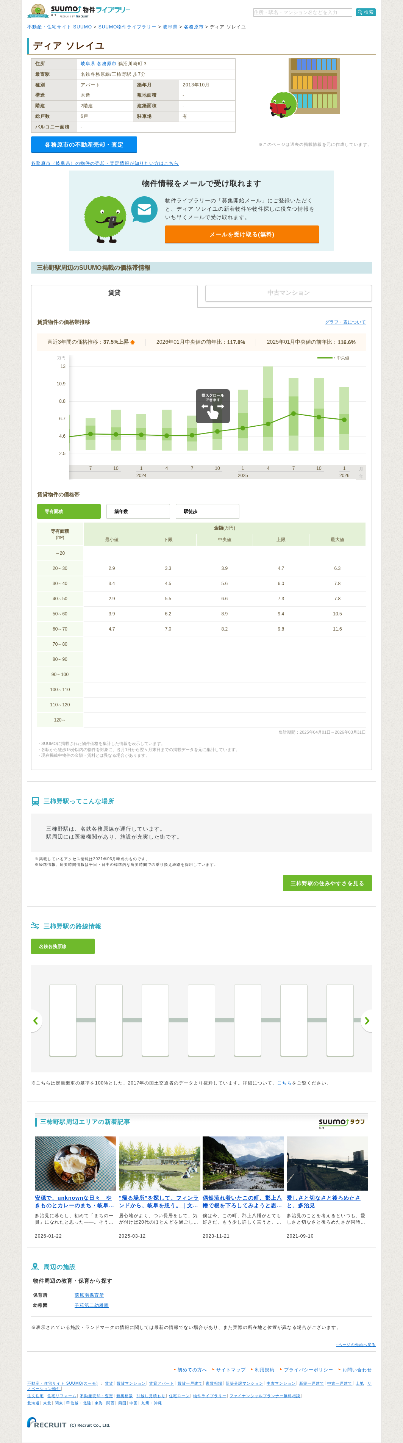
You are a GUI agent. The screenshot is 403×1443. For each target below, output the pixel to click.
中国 (134, 1403)
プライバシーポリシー (308, 1370)
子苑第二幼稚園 (92, 1305)
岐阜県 (170, 27)
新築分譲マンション (244, 1383)
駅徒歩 (190, 511)
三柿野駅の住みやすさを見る (327, 883)
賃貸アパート (161, 1383)
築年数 (121, 511)
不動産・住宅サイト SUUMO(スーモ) (62, 1383)
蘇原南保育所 (89, 1295)
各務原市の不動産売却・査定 (84, 144)
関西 (110, 1403)
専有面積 (54, 511)
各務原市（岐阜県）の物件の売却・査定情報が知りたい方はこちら (105, 163)
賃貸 (109, 1383)
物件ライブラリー (209, 1396)
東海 (99, 1403)
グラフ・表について (345, 322)
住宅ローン (179, 1396)
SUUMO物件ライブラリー (127, 27)
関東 (59, 1403)
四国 (122, 1403)
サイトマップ (231, 1370)
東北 (47, 1403)
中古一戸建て (339, 1383)
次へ (366, 1021)
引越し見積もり (151, 1396)
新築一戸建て (311, 1383)
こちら (284, 1083)
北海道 (33, 1403)
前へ (36, 1021)
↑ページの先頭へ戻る (356, 1345)
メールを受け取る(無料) (242, 234)
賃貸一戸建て (190, 1383)
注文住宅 (35, 1396)
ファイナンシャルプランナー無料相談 (265, 1396)
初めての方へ (192, 1370)
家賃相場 (214, 1383)
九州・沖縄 (151, 1403)
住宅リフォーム (62, 1396)
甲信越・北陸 (78, 1403)
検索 (369, 12)
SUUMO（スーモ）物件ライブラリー (78, 11)
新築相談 (124, 1396)
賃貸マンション (131, 1383)
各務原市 (194, 27)
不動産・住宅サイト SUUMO (59, 27)
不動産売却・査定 (96, 1396)
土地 (360, 1383)
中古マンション (281, 1383)
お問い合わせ (357, 1370)
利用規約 (265, 1370)
